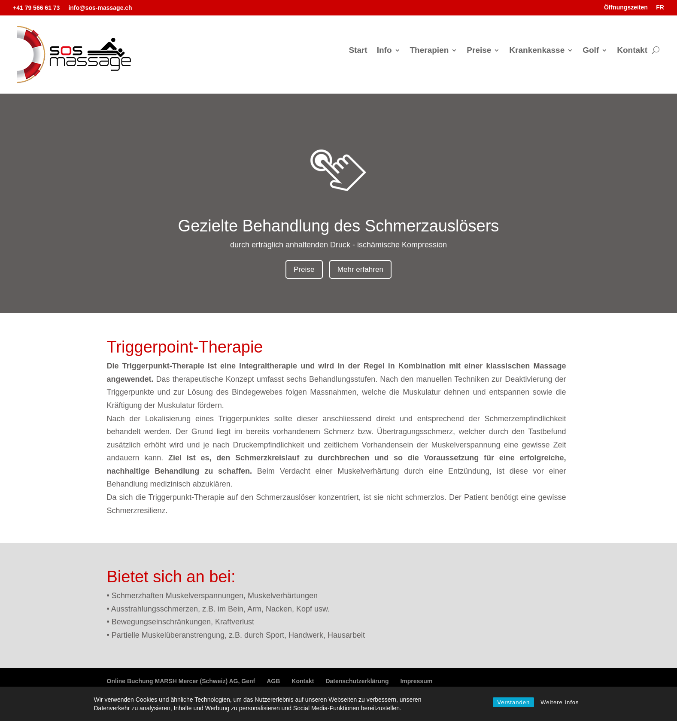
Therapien (429, 51)
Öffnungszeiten (626, 7)
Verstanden (513, 702)
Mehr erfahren (361, 269)
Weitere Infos (559, 702)
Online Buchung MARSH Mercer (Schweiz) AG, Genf (181, 681)
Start (358, 51)
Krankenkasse (537, 51)
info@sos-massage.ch (100, 7)
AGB (273, 681)
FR (660, 7)
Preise (479, 51)
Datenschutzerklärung (357, 681)
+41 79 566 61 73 (36, 7)
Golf (591, 51)
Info (384, 51)
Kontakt (632, 51)
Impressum (416, 681)
